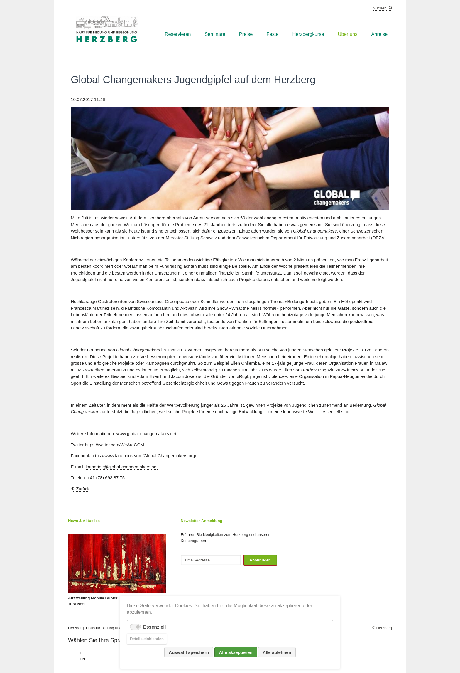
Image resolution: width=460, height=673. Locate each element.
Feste (272, 34)
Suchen (390, 8)
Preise (246, 34)
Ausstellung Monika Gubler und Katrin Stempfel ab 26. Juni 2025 (117, 570)
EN (82, 659)
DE (82, 653)
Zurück (82, 488)
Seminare (214, 34)
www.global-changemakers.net (146, 433)
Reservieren (178, 34)
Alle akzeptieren (235, 652)
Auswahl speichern (189, 652)
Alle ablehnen (277, 652)
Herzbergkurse (308, 34)
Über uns (348, 34)
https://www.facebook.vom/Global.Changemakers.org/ (143, 455)
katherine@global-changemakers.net (122, 466)
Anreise (379, 34)
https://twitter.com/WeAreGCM (114, 444)
